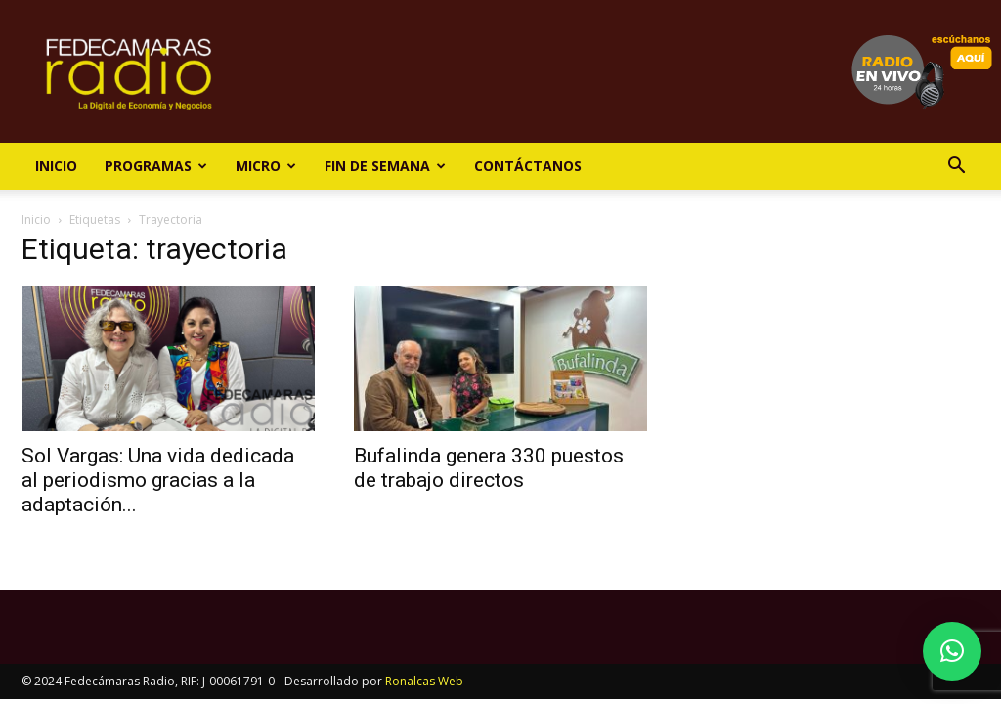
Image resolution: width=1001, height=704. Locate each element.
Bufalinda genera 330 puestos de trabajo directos (489, 468)
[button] (956, 167)
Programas (156, 165)
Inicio (56, 165)
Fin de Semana (385, 165)
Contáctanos (528, 165)
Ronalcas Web (424, 681)
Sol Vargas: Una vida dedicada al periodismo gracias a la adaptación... (158, 480)
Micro (266, 165)
